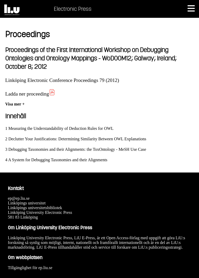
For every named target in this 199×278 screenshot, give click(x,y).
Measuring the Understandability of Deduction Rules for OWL (60, 128)
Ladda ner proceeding (30, 94)
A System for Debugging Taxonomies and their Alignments (57, 160)
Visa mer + (15, 104)
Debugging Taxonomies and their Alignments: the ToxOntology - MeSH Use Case (77, 149)
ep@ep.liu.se (19, 198)
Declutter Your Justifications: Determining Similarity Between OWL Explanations (77, 139)
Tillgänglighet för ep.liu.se (30, 267)
